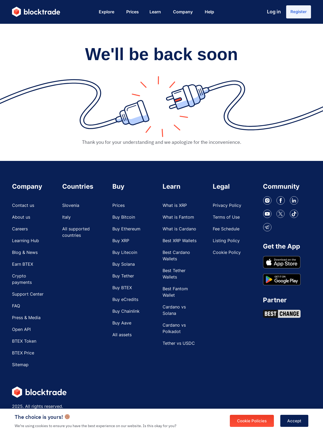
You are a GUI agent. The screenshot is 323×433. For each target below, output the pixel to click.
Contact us (23, 207)
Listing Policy (226, 242)
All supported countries (76, 234)
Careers (20, 230)
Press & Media (26, 319)
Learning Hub (25, 242)
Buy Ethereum (126, 230)
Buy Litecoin (124, 254)
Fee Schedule (226, 230)
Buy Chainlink (126, 313)
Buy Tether (123, 277)
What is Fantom (178, 219)
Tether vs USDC (179, 345)
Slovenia (70, 207)
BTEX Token (24, 343)
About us (21, 219)
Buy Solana (123, 266)
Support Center (28, 296)
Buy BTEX (122, 289)
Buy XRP (120, 242)
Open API (21, 331)
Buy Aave (121, 324)
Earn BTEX (22, 266)
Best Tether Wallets (174, 275)
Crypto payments (22, 281)
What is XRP (175, 207)
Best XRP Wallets (179, 242)
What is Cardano (179, 230)
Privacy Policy (227, 207)
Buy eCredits (125, 301)
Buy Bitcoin (123, 219)
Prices (118, 207)
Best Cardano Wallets (176, 257)
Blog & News (25, 254)
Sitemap (20, 366)
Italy (66, 219)
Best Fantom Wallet (175, 294)
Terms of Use (226, 219)
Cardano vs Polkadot (174, 330)
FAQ (16, 307)
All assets (122, 336)
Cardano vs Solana (174, 312)
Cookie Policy (227, 254)
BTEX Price (23, 354)
